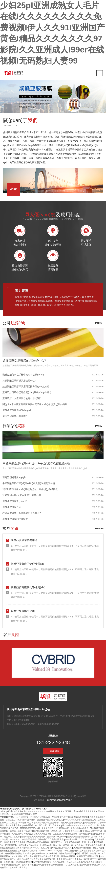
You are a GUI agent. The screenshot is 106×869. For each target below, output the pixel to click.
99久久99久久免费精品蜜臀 (65, 834)
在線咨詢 (54, 751)
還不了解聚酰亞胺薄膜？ (15, 416)
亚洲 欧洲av (9, 862)
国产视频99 (26, 831)
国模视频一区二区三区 (10, 831)
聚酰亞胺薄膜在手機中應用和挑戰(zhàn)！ (24, 374)
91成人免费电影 (71, 851)
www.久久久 (15, 839)
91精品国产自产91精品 (22, 834)
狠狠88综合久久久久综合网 (33, 837)
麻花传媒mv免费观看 (78, 817)
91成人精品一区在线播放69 (24, 856)
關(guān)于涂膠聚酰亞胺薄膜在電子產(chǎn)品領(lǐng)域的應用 (34, 404)
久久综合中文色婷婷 (82, 848)
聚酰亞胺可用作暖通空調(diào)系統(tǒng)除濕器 (27, 392)
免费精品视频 (74, 842)
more (13, 189)
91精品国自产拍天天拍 (30, 859)
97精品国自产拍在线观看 (38, 842)
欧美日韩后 (98, 848)
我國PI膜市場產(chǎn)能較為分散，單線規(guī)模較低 (30, 489)
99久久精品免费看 (72, 820)
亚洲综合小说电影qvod (40, 817)
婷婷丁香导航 (82, 853)
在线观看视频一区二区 (15, 845)
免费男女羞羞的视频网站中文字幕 (82, 837)
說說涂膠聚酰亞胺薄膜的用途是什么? (21, 513)
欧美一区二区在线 (18, 867)
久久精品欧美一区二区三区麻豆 (67, 862)
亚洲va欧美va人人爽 (46, 856)
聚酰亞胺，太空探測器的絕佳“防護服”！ (22, 398)
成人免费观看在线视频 (11, 853)
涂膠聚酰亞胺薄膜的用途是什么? (24, 360)
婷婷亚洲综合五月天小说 (15, 842)
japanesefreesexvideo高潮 (51, 851)
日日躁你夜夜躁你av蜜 (30, 828)
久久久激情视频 (86, 839)
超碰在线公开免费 (14, 820)
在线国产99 (95, 853)
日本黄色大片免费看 (42, 862)
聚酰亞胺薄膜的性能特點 (15, 519)
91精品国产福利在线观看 (88, 856)
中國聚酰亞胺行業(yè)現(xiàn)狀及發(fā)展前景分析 (36, 463)
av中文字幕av (29, 820)
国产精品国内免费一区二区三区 (47, 831)
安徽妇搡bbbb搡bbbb (56, 837)
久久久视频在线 (49, 828)
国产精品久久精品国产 (90, 865)
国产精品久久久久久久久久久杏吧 (77, 825)
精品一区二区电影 (12, 837)
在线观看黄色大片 (60, 817)
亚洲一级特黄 (88, 842)
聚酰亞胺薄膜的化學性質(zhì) (28, 587)
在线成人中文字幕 (14, 825)
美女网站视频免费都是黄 (72, 822)
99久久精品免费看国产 (10, 865)
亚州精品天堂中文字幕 (92, 831)
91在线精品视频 (97, 828)
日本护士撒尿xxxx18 (72, 831)
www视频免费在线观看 (92, 862)
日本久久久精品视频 (42, 834)
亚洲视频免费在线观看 (28, 851)
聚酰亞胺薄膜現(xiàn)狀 (14, 501)
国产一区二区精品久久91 (50, 825)
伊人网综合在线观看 (66, 856)
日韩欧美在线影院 (67, 853)
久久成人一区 (71, 839)
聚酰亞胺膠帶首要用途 (24, 540)
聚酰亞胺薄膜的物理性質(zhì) (28, 563)
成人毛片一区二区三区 (63, 845)
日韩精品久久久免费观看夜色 (51, 839)
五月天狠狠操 (22, 817)
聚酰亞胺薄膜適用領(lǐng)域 (16, 410)
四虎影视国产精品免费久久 (47, 822)
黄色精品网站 (32, 845)
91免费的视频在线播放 (78, 828)
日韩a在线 (27, 853)
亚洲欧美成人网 (89, 820)
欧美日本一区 (28, 865)
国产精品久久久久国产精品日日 (49, 865)
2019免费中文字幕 (26, 822)
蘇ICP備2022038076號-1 (59, 800)
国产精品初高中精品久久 (61, 848)
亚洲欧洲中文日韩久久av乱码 (50, 820)
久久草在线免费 (48, 859)
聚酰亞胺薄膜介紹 (11, 507)
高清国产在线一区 (59, 842)
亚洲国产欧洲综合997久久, (28, 848)
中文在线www (39, 853)
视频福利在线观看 (8, 851)
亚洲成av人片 (46, 845)
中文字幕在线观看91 (94, 845)
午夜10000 (62, 828)
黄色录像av (79, 845)
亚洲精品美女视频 (24, 862)
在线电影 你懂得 (29, 839)
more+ (99, 323)
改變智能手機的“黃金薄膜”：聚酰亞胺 (21, 495)
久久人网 (45, 848)
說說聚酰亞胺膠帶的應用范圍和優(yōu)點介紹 (25, 386)
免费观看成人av (30, 825)
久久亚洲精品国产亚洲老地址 (70, 859)
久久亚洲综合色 (72, 865)
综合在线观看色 (7, 848)
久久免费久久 (90, 822)
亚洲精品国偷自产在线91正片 (93, 851)
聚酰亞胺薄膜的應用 (23, 611)
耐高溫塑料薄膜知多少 (14, 477)
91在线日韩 (52, 853)
